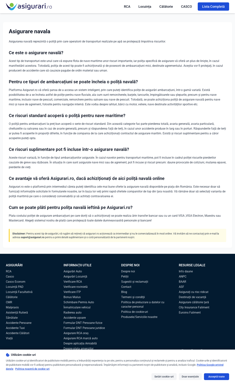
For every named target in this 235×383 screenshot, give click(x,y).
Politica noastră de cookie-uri (32, 368)
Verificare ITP (72, 292)
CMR (9, 302)
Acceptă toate (216, 376)
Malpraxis (12, 307)
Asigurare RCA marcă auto (81, 338)
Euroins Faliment (190, 312)
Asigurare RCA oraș (76, 333)
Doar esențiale (190, 376)
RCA (127, 6)
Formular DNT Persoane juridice (84, 328)
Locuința (144, 6)
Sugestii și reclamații (134, 281)
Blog (124, 292)
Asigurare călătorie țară (194, 302)
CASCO (186, 6)
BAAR (182, 281)
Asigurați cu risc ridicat (193, 292)
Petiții (125, 276)
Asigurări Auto (73, 271)
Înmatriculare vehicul (77, 307)
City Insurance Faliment (194, 307)
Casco (10, 276)
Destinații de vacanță (192, 297)
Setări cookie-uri (164, 376)
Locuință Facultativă (19, 292)
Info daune (186, 271)
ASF (181, 287)
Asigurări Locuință (75, 276)
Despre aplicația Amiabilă (80, 343)
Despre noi (128, 271)
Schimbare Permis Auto (79, 302)
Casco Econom (15, 281)
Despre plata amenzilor (78, 348)
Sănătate (12, 317)
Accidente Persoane (18, 323)
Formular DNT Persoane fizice (83, 323)
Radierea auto (73, 312)
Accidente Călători (17, 333)
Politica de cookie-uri (134, 312)
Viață (9, 338)
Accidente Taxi (15, 328)
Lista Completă (213, 6)
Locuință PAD (15, 287)
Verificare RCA (73, 281)
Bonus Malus (72, 297)
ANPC (182, 276)
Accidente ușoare (75, 317)
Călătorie (166, 6)
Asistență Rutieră (17, 312)
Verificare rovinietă (76, 287)
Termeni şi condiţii (133, 297)
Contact (126, 287)
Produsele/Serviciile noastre (139, 317)
